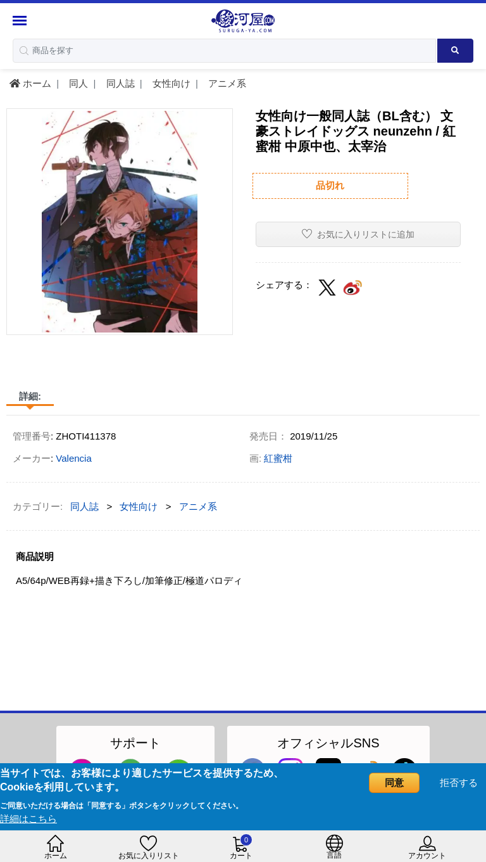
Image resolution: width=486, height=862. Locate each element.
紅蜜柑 (278, 458)
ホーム (30, 83)
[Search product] (455, 51)
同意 (394, 782)
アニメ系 (226, 83)
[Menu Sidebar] (21, 20)
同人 (77, 83)
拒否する (459, 782)
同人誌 (119, 83)
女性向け (170, 83)
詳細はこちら (28, 818)
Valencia (73, 458)
